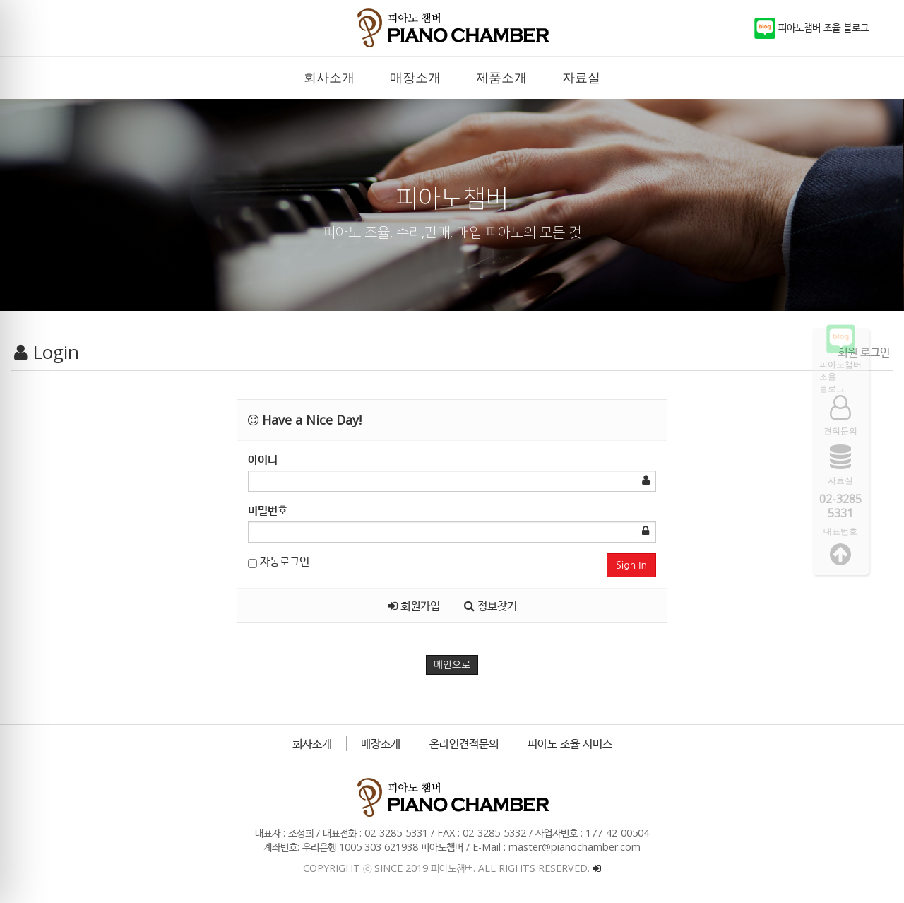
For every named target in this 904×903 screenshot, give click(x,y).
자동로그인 (278, 561)
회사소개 (312, 743)
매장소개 (380, 743)
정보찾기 (490, 605)
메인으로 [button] (452, 665)
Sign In (631, 565)
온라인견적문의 (464, 743)
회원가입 (414, 605)
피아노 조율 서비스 (570, 743)
